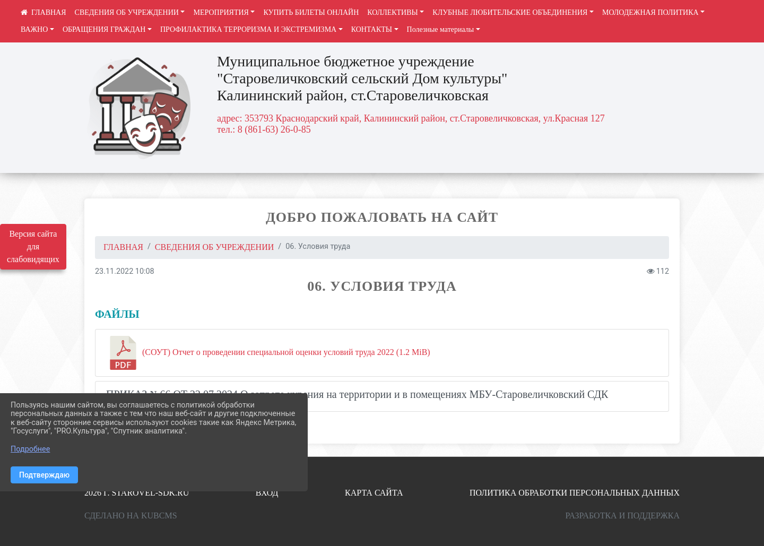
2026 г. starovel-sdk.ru (136, 492)
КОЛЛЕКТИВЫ (392, 12)
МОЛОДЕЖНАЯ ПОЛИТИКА (650, 12)
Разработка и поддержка (623, 515)
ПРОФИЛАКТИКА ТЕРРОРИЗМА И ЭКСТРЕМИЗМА (248, 29)
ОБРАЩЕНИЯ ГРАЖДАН (104, 29)
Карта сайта (374, 492)
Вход (267, 492)
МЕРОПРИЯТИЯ (220, 12)
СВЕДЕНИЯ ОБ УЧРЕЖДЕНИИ (127, 12)
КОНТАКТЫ (371, 29)
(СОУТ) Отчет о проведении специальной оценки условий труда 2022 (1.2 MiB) (268, 353)
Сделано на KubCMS (130, 515)
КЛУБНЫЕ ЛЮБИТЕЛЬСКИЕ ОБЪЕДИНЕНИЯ (509, 12)
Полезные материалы (440, 29)
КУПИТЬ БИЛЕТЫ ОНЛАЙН (311, 12)
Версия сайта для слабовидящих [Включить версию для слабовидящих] (33, 246)
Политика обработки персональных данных (575, 492)
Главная (123, 247)
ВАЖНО (34, 29)
